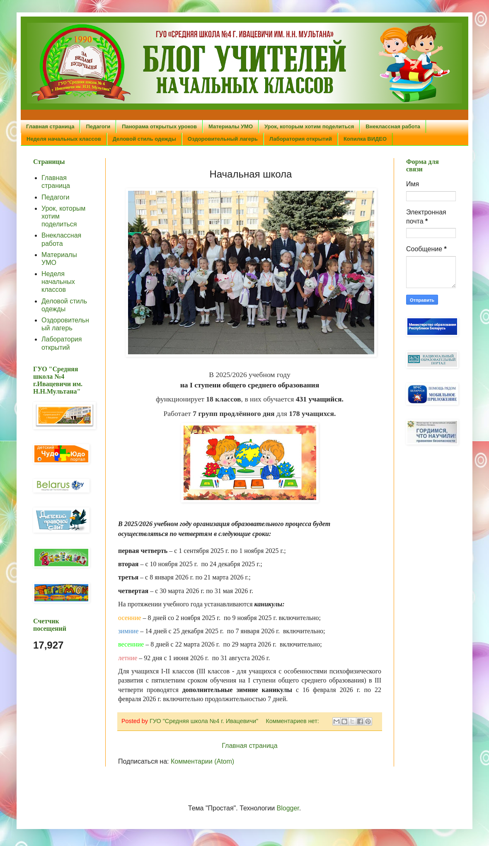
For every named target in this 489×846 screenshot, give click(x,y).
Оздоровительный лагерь (223, 139)
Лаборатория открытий (300, 139)
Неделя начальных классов (64, 139)
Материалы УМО (230, 126)
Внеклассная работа (393, 126)
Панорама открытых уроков (159, 126)
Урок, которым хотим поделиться (309, 126)
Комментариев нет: (293, 721)
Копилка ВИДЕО (365, 139)
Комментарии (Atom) (202, 761)
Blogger (288, 808)
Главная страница (50, 126)
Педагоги (98, 126)
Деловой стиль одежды (144, 139)
